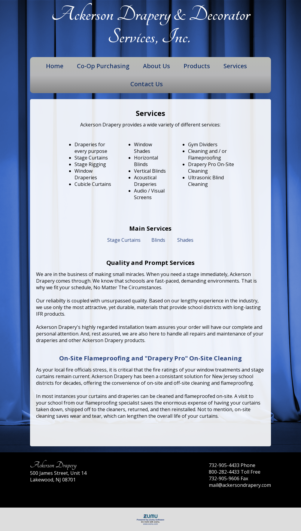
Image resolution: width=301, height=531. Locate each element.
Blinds (158, 240)
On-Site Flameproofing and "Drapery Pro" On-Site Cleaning (150, 358)
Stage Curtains (124, 240)
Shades (185, 240)
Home (54, 66)
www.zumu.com (150, 524)
